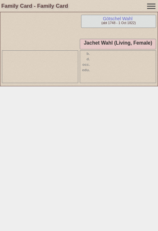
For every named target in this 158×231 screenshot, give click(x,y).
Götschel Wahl (117, 18)
